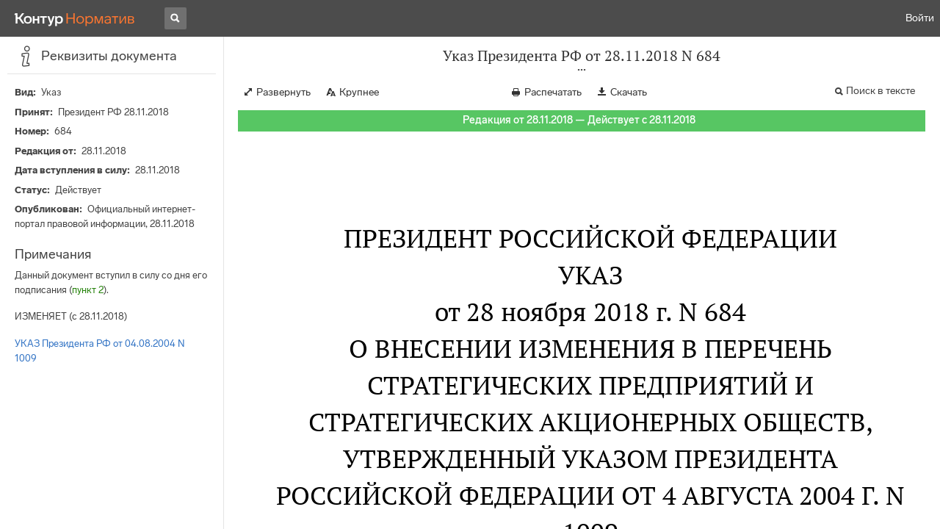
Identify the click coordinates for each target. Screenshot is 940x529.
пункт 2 (88, 289)
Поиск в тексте (880, 90)
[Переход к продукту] (75, 18)
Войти (919, 18)
